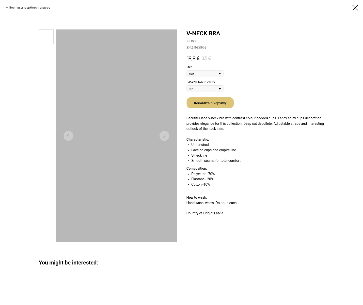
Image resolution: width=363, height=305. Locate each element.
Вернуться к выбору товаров (29, 7)
